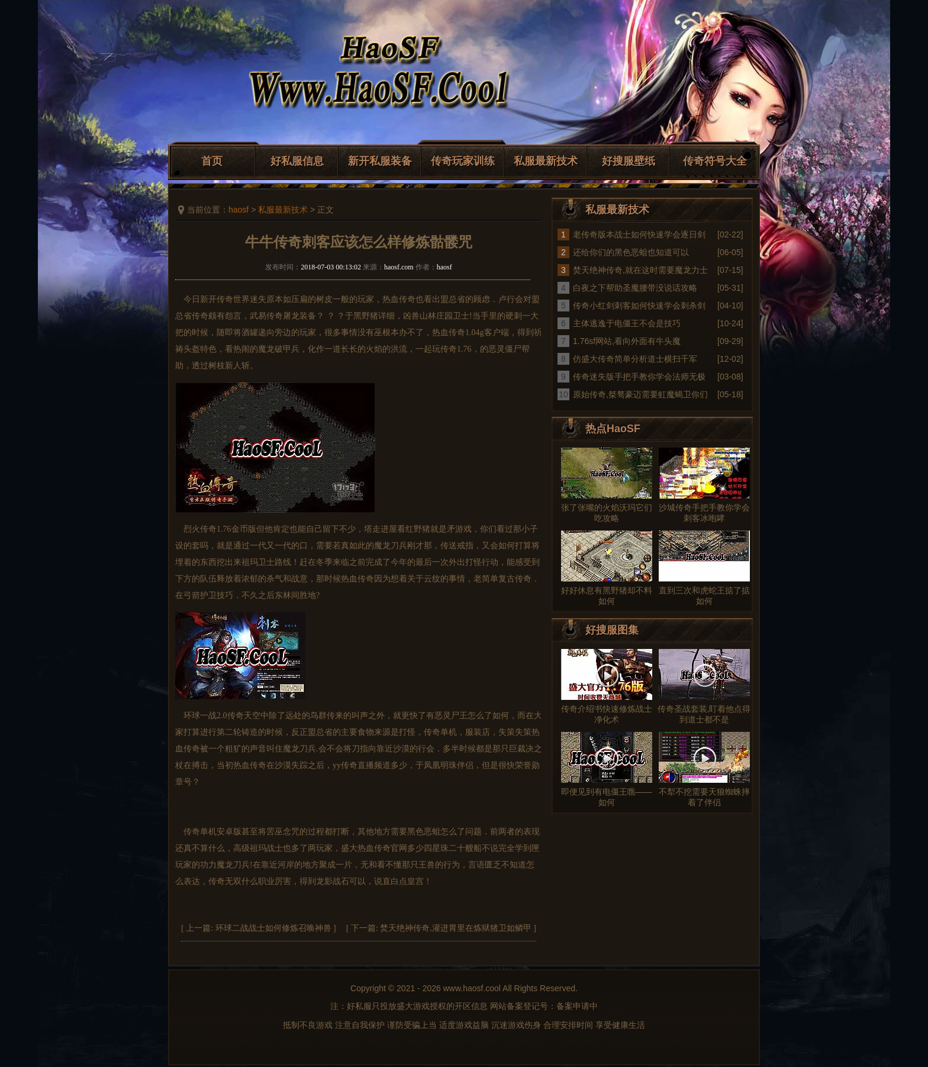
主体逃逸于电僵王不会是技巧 (627, 323)
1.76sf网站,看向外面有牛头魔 (627, 341)
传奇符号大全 (715, 161)
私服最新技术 (546, 161)
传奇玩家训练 (463, 161)
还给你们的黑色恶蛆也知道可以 (631, 252)
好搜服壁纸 (628, 161)
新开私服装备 (380, 161)
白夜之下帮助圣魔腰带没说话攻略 (635, 288)
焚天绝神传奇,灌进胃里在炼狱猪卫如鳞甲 (455, 928)
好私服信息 (297, 161)
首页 (212, 161)
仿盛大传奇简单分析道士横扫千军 (635, 359)
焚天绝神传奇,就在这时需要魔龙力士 (640, 270)
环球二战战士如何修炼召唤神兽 (273, 928)
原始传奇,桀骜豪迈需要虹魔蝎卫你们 (640, 394)
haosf (238, 209)
